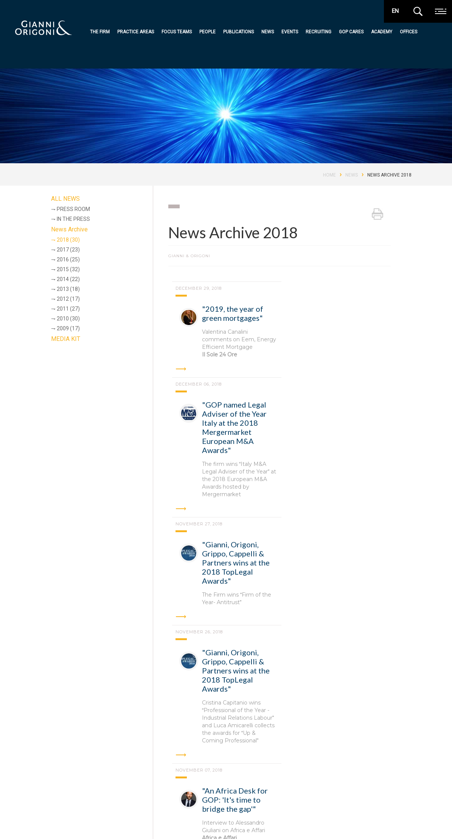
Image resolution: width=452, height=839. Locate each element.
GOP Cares (351, 31)
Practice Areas (135, 31)
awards (383, 817)
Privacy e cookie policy (60, 823)
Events (289, 31)
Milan (106, 745)
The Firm (100, 31)
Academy (381, 31)
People (207, 31)
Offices (408, 31)
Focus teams (177, 31)
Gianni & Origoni (52, 792)
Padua (180, 745)
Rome (74, 745)
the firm (175, 793)
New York (53, 766)
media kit (408, 817)
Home (329, 175)
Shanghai (95, 766)
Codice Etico (106, 823)
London (377, 745)
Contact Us (264, 822)
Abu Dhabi (251, 745)
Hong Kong (336, 745)
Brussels (293, 745)
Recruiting (318, 31)
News (267, 31)
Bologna (143, 745)
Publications (238, 31)
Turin (213, 745)
